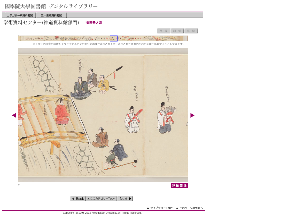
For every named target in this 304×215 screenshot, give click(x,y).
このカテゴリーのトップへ (101, 198)
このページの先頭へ (189, 208)
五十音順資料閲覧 (51, 15)
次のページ (125, 198)
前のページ (78, 198)
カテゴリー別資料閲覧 (20, 15)
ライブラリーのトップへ (160, 208)
